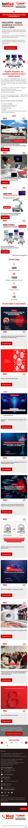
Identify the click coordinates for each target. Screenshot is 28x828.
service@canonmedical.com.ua (11, 781)
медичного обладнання (13, 756)
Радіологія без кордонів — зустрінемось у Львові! (12, 589)
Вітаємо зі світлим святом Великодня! (9, 378)
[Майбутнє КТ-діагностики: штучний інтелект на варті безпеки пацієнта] (14, 531)
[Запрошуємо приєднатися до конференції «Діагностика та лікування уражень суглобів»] (14, 446)
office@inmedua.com (8, 774)
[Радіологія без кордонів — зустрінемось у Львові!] (14, 573)
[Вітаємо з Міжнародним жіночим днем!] (14, 699)
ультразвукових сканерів (17, 762)
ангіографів (3, 763)
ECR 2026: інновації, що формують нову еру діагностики (13, 630)
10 (20, 745)
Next (24, 62)
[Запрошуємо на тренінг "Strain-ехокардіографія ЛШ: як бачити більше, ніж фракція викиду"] (14, 320)
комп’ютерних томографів (6, 760)
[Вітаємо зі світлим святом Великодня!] (14, 362)
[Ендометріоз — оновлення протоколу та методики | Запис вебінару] (14, 403)
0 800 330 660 (7, 778)
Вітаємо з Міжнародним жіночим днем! (9, 715)
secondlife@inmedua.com (9, 787)
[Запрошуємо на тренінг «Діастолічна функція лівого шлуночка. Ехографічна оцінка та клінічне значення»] (14, 488)
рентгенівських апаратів (11, 763)
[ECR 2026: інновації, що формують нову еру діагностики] (14, 614)
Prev (4, 62)
